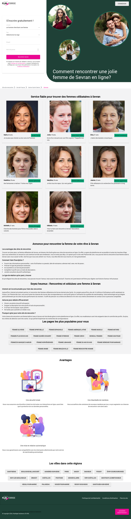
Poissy (99, 472)
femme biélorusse (77, 181)
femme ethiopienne (77, 226)
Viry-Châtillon (90, 478)
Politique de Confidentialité (18, 63)
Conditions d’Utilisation (23, 66)
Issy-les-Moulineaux (18, 478)
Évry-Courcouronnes (115, 472)
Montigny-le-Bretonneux (111, 478)
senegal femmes (95, 336)
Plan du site (124, 498)
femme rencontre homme (83, 349)
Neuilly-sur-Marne (29, 484)
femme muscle (96, 330)
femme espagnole (56, 330)
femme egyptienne (121, 181)
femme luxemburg (121, 135)
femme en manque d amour (21, 342)
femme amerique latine (77, 330)
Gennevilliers (73, 478)
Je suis (8, 25)
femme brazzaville (60, 349)
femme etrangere (34, 226)
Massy (76, 472)
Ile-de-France (36, 135)
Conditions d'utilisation (110, 498)
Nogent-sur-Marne (62, 484)
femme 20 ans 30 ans (84, 342)
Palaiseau (46, 484)
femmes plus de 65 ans (19, 336)
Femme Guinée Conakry (42, 336)
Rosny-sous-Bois (81, 484)
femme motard (113, 330)
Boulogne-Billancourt (30, 472)
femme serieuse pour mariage (108, 342)
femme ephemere (34, 181)
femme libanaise (64, 342)
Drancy (34, 478)
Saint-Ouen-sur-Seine (101, 484)
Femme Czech (79, 336)
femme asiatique (114, 336)
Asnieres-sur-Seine (52, 472)
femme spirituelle (36, 330)
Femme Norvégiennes (45, 342)
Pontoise (59, 478)
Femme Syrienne (62, 336)
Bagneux (87, 472)
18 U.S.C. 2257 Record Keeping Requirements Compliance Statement (21, 512)
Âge (7, 32)
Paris (67, 472)
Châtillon (46, 478)
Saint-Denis (11, 472)
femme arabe (43, 349)
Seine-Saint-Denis (77, 135)
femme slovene (18, 330)
